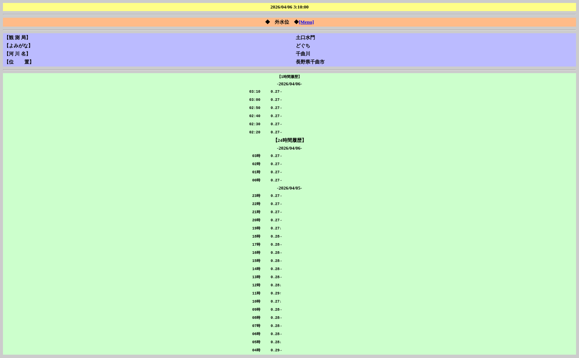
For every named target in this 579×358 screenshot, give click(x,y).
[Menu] (306, 22)
